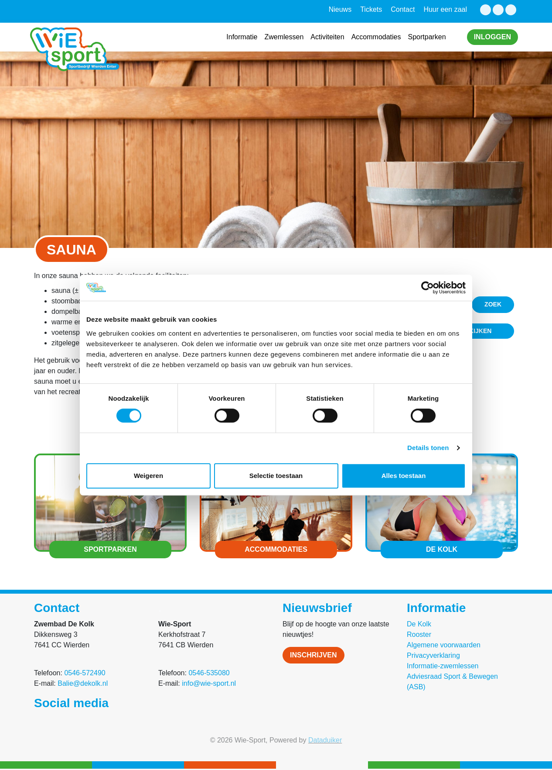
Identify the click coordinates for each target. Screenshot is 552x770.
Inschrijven (313, 655)
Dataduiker (325, 740)
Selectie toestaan (276, 475)
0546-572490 (84, 673)
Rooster (419, 634)
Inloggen (492, 37)
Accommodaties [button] (376, 37)
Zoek (492, 304)
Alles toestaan (404, 475)
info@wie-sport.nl (209, 683)
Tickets (371, 9)
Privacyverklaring (433, 655)
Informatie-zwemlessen (443, 666)
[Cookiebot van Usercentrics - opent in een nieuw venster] (427, 287)
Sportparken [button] (427, 37)
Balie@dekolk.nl (83, 683)
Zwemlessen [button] (283, 37)
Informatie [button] (241, 37)
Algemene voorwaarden (443, 645)
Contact (403, 9)
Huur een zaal (445, 9)
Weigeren (148, 475)
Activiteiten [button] (327, 37)
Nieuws (340, 9)
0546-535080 (208, 673)
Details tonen (428, 447)
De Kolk (419, 624)
